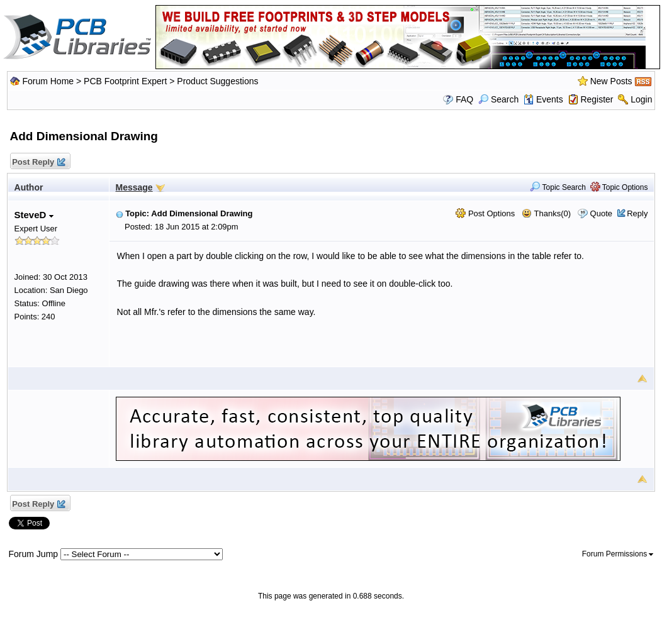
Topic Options (619, 187)
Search (498, 99)
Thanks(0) (546, 213)
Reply (637, 213)
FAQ (464, 99)
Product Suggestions (217, 81)
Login (641, 99)
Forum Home (48, 81)
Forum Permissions (618, 554)
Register (596, 99)
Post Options (485, 213)
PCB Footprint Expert (125, 81)
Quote (601, 213)
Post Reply (38, 162)
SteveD (33, 214)
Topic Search (558, 187)
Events (543, 99)
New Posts (611, 81)
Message (134, 187)
